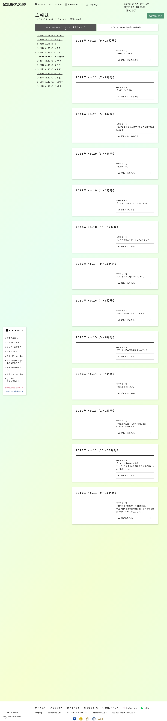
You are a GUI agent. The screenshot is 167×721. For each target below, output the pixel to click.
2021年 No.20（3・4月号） (49, 48)
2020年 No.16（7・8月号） (49, 65)
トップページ (40, 19)
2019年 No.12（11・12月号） (51, 82)
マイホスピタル (132, 10)
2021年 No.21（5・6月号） (49, 44)
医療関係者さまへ (14, 387)
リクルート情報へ (14, 391)
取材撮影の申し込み (100, 712)
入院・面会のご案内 (15, 356)
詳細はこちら (125, 662)
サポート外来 (12, 352)
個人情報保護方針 (54, 712)
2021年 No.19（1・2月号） (50, 52)
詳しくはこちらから (128, 60)
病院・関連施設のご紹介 (15, 368)
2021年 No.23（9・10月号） (50, 35)
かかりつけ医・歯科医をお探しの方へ (15, 362)
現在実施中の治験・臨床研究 (122, 712)
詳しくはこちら (126, 209)
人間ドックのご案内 (15, 374)
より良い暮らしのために (13, 380)
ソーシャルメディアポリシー (76, 712)
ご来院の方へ (12, 338)
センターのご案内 (14, 347)
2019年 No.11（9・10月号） (50, 86)
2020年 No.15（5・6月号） (49, 69)
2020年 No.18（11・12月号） (51, 56)
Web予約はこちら (155, 16)
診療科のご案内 (13, 342)
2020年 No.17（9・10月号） (50, 60)
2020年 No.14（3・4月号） (49, 73)
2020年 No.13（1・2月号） (49, 77)
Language (38, 712)
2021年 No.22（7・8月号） (49, 39)
